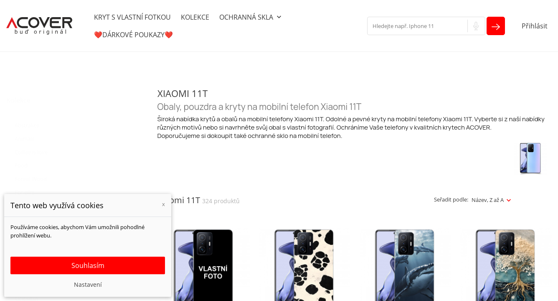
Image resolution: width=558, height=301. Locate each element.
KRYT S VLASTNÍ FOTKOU (132, 17)
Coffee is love (31, 144)
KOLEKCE (195, 17)
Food (21, 157)
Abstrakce (27, 117)
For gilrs (24, 184)
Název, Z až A (488, 200)
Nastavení (88, 284)
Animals (24, 130)
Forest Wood (31, 170)
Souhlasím (87, 265)
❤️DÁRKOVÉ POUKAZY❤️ (133, 35)
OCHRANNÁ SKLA (251, 17)
